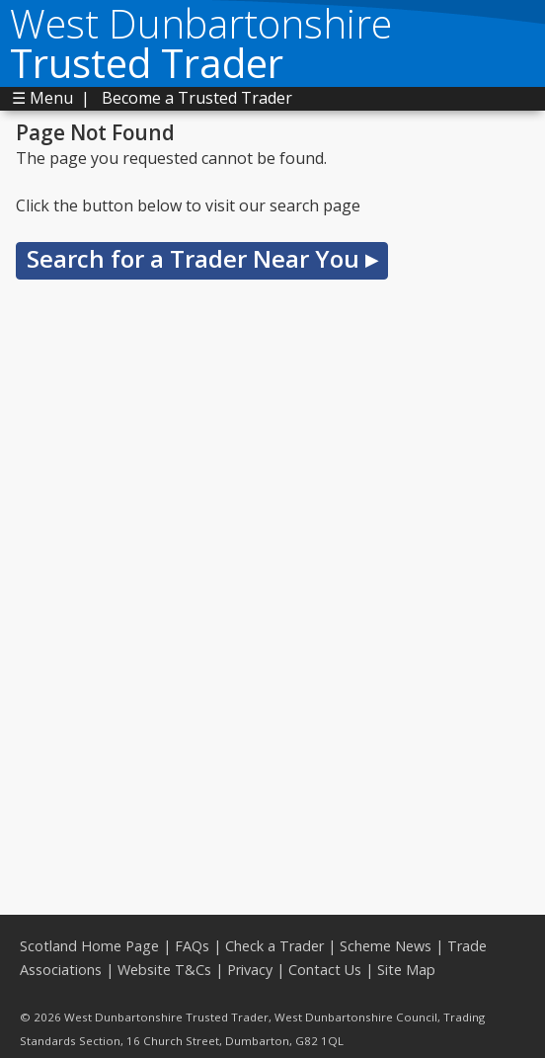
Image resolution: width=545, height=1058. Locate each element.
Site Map (406, 969)
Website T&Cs (164, 969)
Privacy (249, 969)
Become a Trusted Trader (197, 98)
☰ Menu (42, 98)
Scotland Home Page (89, 945)
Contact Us (324, 969)
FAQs (192, 945)
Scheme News (385, 945)
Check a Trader (274, 945)
